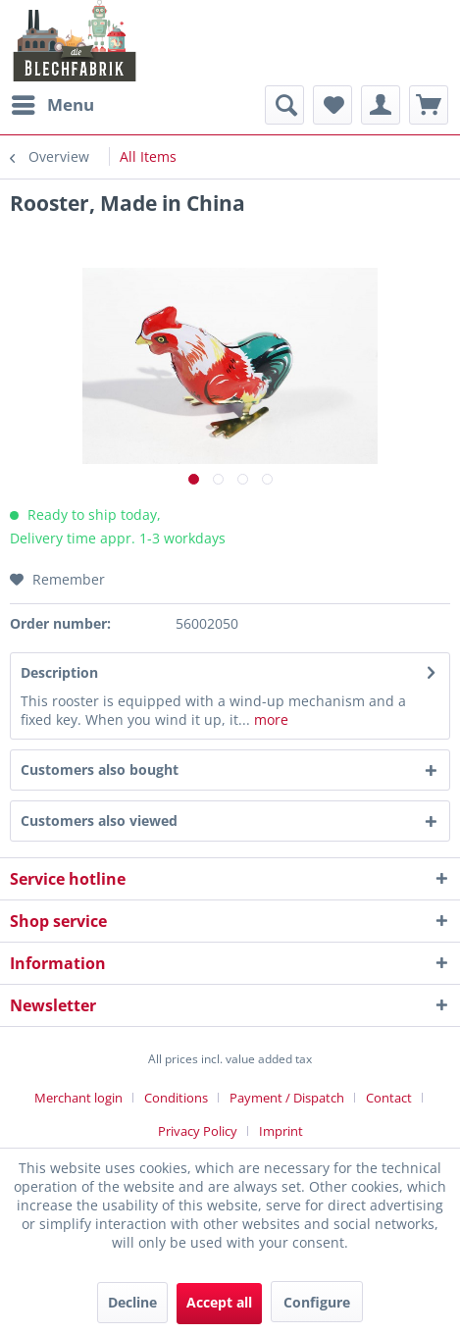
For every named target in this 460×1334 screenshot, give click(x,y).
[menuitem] (52, 105)
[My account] (380, 105)
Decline (132, 1302)
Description (59, 672)
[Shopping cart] (428, 105)
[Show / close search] (284, 105)
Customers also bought (100, 769)
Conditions (176, 1097)
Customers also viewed (99, 820)
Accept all (219, 1302)
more (269, 719)
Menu (53, 102)
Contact (389, 1097)
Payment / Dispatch (287, 1097)
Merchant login (78, 1097)
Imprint (281, 1131)
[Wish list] (332, 105)
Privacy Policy (197, 1131)
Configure (316, 1302)
